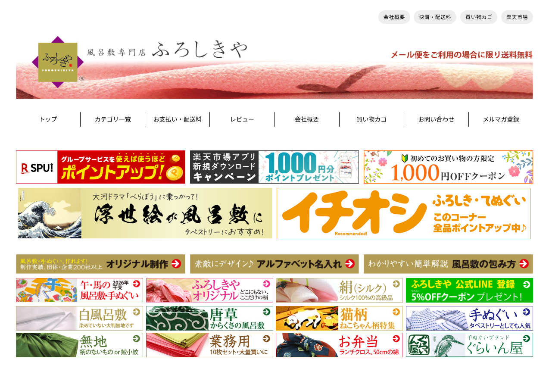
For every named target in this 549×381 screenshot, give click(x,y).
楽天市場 (517, 17)
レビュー (242, 119)
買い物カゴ (479, 17)
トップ (48, 119)
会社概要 (394, 17)
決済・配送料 (435, 17)
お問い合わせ (436, 119)
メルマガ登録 (501, 119)
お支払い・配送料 (177, 119)
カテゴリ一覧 (113, 119)
